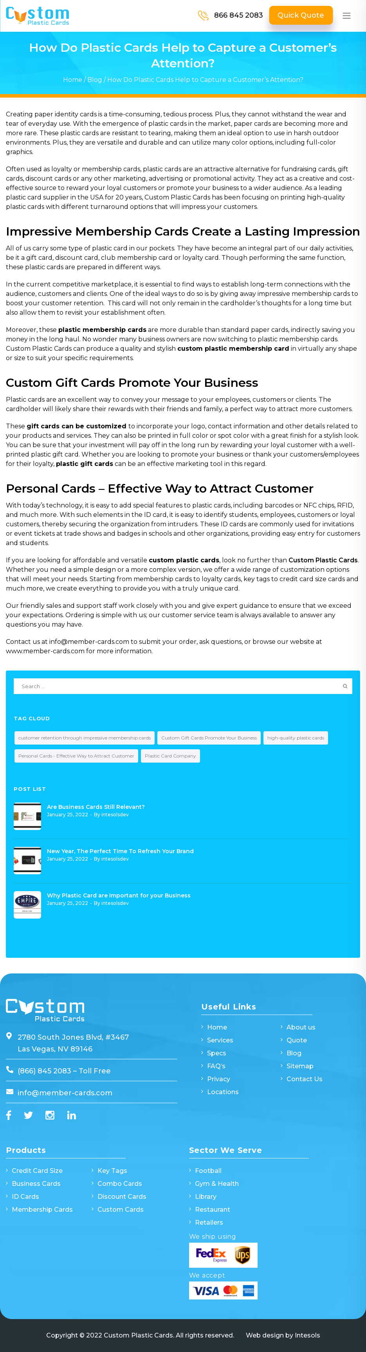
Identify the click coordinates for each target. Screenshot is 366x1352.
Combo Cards (119, 1183)
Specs (216, 1053)
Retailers (209, 1222)
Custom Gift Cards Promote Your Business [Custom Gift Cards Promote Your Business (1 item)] (209, 738)
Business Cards (36, 1183)
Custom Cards (120, 1209)
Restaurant (212, 1209)
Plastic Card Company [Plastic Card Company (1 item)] (170, 756)
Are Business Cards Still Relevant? (96, 806)
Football (208, 1170)
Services (220, 1040)
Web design (265, 1335)
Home (72, 79)
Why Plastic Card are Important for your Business (119, 895)
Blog (94, 79)
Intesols (307, 1335)
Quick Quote (301, 15)
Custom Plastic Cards (323, 560)
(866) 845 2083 (45, 1071)
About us (301, 1027)
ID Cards (25, 1196)
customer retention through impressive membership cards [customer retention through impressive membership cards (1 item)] (84, 738)
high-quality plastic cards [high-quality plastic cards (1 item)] (295, 738)
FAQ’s (216, 1066)
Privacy (218, 1079)
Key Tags (112, 1170)
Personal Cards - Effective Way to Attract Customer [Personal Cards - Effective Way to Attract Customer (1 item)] (76, 756)
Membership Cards (42, 1209)
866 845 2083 (238, 15)
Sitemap (300, 1066)
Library (205, 1196)
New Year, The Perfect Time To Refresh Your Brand (120, 851)
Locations (223, 1092)
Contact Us (305, 1079)
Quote (297, 1040)
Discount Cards (121, 1196)
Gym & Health (217, 1183)
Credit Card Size (37, 1170)
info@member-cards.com (65, 1093)
